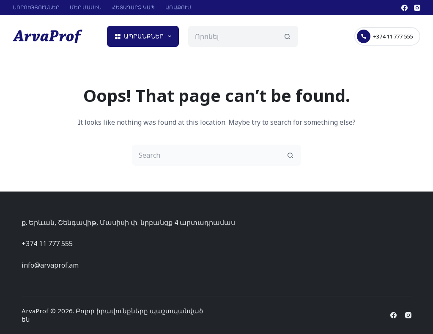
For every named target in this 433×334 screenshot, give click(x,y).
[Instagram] (417, 8)
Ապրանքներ (145, 36)
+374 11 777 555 (385, 36)
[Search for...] (232, 36)
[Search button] (287, 36)
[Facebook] (404, 8)
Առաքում (178, 7)
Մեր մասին (85, 7)
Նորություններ (36, 7)
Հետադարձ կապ (133, 7)
